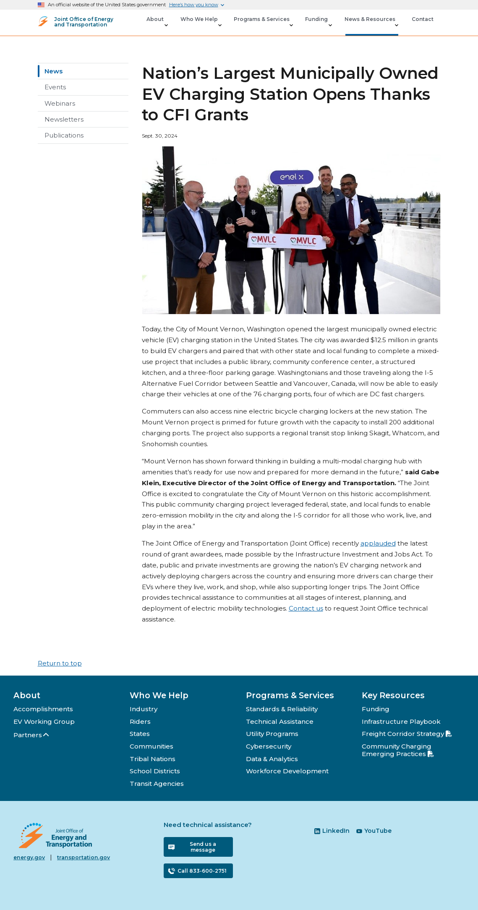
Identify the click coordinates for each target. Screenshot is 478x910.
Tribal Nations (152, 759)
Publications (64, 135)
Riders (140, 721)
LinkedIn (332, 831)
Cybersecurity (268, 746)
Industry (143, 709)
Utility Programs (272, 734)
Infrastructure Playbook (401, 721)
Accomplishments (43, 709)
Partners (31, 735)
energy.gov (29, 857)
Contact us (306, 608)
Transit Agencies (157, 784)
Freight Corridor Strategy (407, 734)
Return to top (60, 663)
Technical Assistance (279, 721)
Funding (375, 709)
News (53, 71)
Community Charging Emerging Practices (398, 750)
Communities (151, 746)
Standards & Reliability (282, 709)
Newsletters (64, 119)
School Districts (155, 771)
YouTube (374, 831)
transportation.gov (83, 857)
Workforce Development (287, 771)
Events (55, 87)
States (140, 734)
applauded (378, 543)
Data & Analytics (272, 759)
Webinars (59, 103)
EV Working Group (44, 721)
